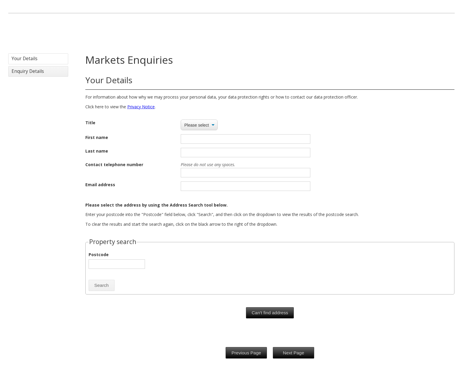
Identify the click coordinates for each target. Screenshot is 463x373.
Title (90, 122)
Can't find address (270, 312)
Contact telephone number (114, 164)
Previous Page (246, 352)
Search (101, 285)
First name (96, 137)
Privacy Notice (141, 106)
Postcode (99, 254)
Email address (100, 184)
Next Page (293, 352)
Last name (96, 151)
